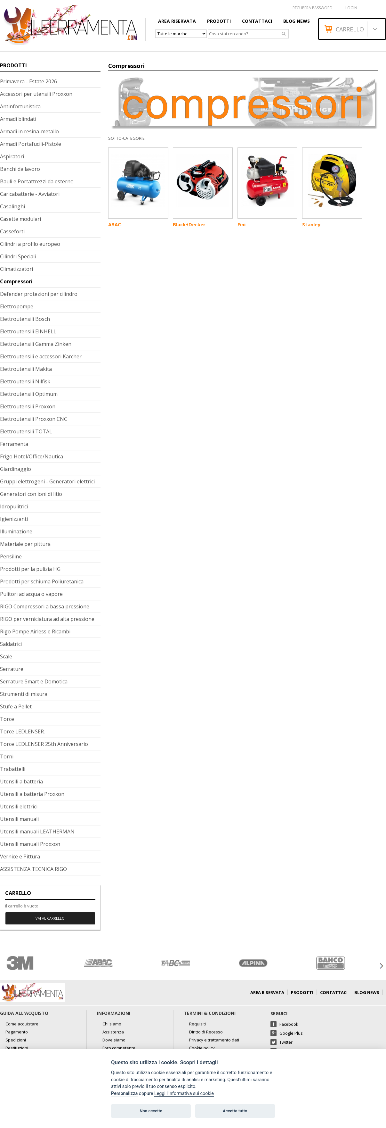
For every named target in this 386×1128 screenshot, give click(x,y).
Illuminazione (16, 531)
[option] (38, 963)
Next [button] (381, 965)
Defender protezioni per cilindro (38, 293)
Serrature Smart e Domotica (34, 681)
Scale (6, 656)
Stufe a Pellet (16, 706)
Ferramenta (14, 443)
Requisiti (197, 1024)
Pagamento (16, 1032)
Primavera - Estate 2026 (28, 81)
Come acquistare (21, 1024)
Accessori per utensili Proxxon (36, 93)
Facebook (288, 1024)
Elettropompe (16, 306)
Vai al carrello (50, 918)
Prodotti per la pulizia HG (30, 568)
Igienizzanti (14, 518)
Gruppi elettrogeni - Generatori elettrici (47, 481)
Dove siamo (113, 1040)
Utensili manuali (19, 819)
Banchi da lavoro (20, 168)
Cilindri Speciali (18, 256)
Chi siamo (111, 1024)
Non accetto (151, 1110)
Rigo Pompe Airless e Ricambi (35, 631)
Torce (7, 719)
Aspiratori (12, 156)
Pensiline (11, 556)
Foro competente (118, 1048)
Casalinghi (12, 206)
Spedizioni (15, 1040)
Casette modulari (20, 218)
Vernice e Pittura (20, 856)
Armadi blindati (18, 118)
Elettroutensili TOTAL (26, 431)
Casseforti (12, 231)
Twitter (286, 1042)
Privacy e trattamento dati (214, 1040)
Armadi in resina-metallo (29, 131)
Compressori (16, 281)
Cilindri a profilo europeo (30, 243)
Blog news (296, 21)
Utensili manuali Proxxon (30, 844)
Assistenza (113, 1032)
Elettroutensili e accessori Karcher (41, 356)
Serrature (11, 669)
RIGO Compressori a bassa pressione (44, 606)
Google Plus (291, 1033)
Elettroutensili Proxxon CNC (33, 418)
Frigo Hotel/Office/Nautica (31, 456)
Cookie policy (202, 1048)
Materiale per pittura (25, 543)
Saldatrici (11, 644)
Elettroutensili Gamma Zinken (35, 343)
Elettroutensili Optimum (29, 393)
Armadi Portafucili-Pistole (30, 143)
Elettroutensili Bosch (25, 318)
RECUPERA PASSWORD (313, 8)
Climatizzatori (16, 268)
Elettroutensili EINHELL (28, 331)
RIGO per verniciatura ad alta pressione (47, 618)
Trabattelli (12, 769)
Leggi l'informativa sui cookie (184, 1093)
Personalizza (124, 1093)
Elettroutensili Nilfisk (25, 381)
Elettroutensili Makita (26, 368)
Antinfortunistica (20, 106)
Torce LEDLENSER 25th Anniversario (44, 744)
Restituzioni (16, 1048)
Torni (6, 756)
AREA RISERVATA (177, 21)
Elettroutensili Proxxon (27, 406)
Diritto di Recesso (206, 1032)
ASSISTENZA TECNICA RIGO (33, 869)
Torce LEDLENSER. (22, 731)
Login (351, 7)
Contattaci (257, 21)
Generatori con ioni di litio (31, 493)
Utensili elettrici (18, 806)
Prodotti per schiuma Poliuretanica (42, 581)
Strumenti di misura (23, 694)
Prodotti (219, 21)
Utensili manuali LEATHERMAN (37, 831)
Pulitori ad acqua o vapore (31, 593)
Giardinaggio (15, 468)
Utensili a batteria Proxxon (32, 794)
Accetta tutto (235, 1110)
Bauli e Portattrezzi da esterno (37, 181)
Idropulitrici (14, 506)
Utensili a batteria (21, 781)
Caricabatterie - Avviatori (30, 193)
